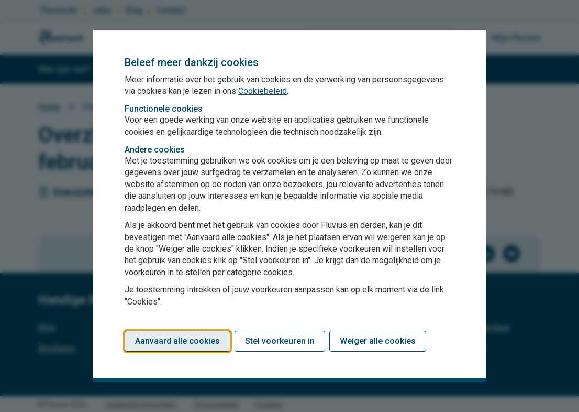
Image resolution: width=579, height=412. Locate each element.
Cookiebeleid (262, 91)
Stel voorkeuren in (280, 341)
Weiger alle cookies (378, 341)
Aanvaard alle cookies (177, 341)
